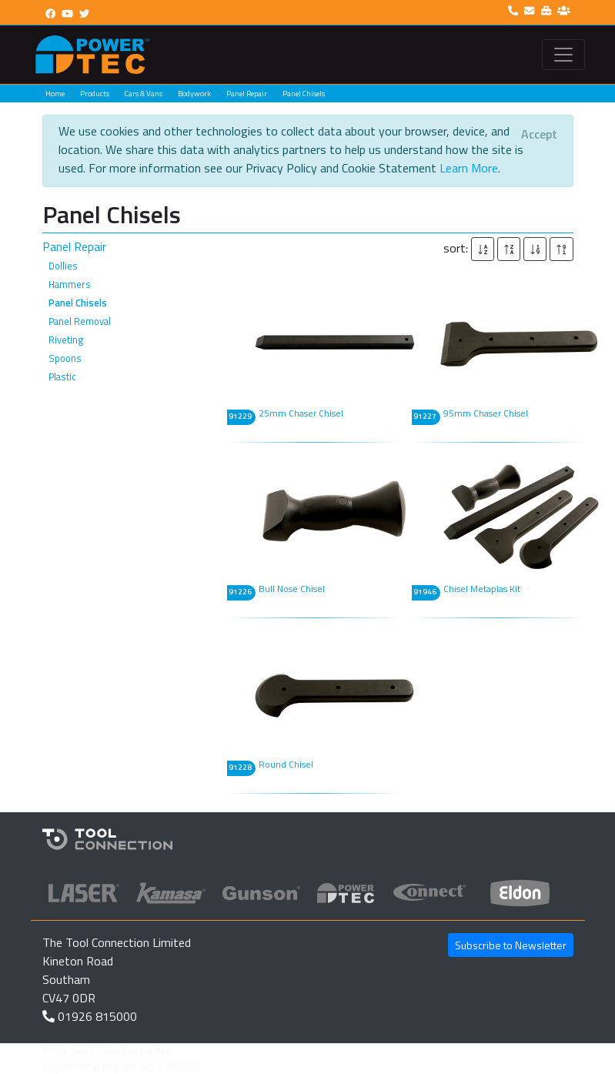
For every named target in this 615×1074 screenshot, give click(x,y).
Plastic (62, 376)
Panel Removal (79, 321)
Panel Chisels (303, 93)
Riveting (65, 339)
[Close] (539, 133)
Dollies (63, 265)
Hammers (69, 284)
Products (94, 93)
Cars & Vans (143, 93)
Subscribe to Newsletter (511, 945)
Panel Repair (246, 93)
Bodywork (194, 93)
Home (55, 93)
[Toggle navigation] (563, 54)
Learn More (469, 168)
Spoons (65, 358)
